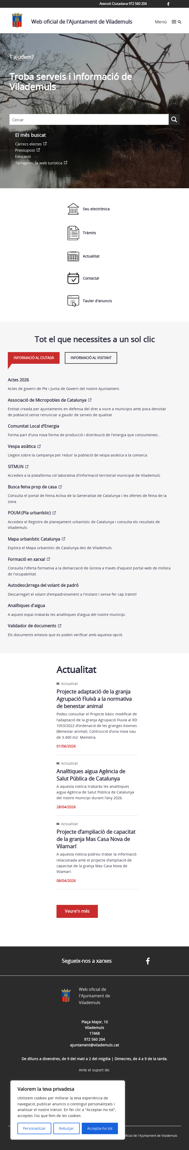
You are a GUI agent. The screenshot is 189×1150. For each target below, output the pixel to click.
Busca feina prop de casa (32, 487)
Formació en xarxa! (26, 559)
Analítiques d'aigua (26, 605)
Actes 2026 (18, 380)
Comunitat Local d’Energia (33, 426)
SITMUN (15, 466)
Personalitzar (34, 1128)
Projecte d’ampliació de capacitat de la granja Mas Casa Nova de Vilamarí (95, 839)
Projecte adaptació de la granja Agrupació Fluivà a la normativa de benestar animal (94, 699)
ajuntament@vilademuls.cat (94, 1045)
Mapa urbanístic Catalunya (34, 539)
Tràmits (81, 233)
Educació (23, 156)
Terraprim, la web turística (38, 162)
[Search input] (89, 119)
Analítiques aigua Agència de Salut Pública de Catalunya (90, 775)
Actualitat (83, 256)
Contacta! (83, 278)
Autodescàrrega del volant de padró (43, 585)
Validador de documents (32, 626)
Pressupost (25, 150)
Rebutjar (66, 1128)
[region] (67, 1110)
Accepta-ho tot (99, 1128)
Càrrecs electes (28, 143)
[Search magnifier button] (174, 119)
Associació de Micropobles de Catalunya (47, 400)
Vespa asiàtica (22, 446)
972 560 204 (94, 1039)
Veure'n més (77, 911)
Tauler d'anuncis (89, 301)
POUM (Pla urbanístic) (29, 513)
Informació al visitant (91, 357)
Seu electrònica (88, 209)
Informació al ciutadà (34, 357)
